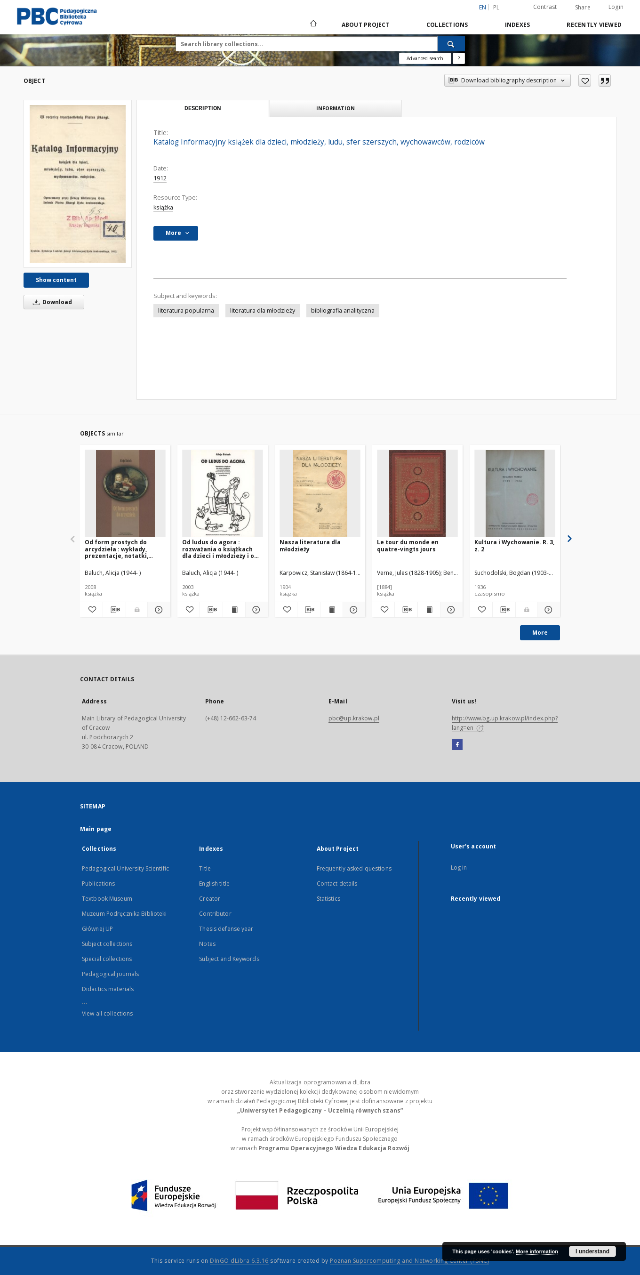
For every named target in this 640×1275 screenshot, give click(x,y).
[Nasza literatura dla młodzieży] (320, 493)
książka (163, 207)
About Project (366, 25)
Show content (56, 280)
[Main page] (312, 24)
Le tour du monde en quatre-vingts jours (408, 545)
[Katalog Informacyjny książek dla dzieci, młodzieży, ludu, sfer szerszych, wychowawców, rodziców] (78, 184)
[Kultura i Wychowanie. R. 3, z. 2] (515, 493)
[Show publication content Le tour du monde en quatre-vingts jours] (429, 610)
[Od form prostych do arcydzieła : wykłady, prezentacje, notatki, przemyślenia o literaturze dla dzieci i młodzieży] (125, 493)
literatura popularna (186, 311)
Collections (447, 25)
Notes (207, 944)
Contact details (337, 884)
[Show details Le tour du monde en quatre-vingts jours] (450, 610)
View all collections (107, 1013)
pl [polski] (496, 7)
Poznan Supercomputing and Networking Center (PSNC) (409, 1261)
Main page (96, 829)
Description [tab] (202, 108)
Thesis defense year (226, 929)
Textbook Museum (107, 899)
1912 (160, 178)
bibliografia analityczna (343, 311)
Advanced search (425, 58)
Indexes (517, 25)
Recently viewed (594, 25)
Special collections (107, 959)
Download (51, 302)
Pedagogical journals (110, 974)
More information (537, 1251)
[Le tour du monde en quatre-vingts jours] (417, 493)
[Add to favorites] (584, 80)
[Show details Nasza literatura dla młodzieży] (353, 610)
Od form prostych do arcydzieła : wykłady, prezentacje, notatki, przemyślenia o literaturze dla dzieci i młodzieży (125, 548)
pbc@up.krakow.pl (353, 718)
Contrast (545, 7)
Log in (459, 867)
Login (616, 7)
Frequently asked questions (354, 868)
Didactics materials (108, 989)
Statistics (328, 899)
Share (583, 7)
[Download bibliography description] (114, 610)
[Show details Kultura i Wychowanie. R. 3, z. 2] (547, 610)
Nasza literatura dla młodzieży (310, 545)
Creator (209, 899)
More (540, 633)
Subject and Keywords (229, 959)
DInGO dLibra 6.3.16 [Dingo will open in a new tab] (239, 1261)
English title (214, 884)
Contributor (215, 914)
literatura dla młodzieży (262, 311)
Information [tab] (335, 108)
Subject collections (107, 944)
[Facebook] (457, 745)
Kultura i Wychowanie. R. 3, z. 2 (514, 545)
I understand (592, 1251)
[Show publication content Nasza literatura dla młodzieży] (331, 610)
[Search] (451, 43)
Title (205, 868)
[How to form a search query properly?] (459, 58)
